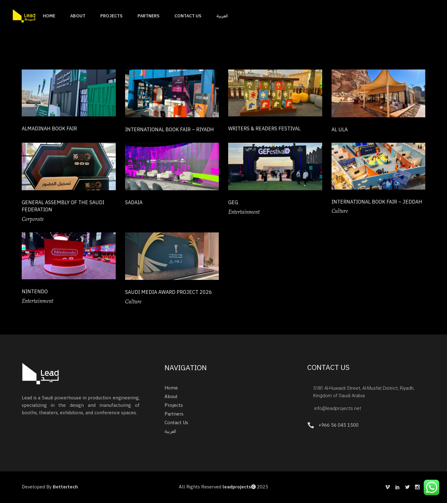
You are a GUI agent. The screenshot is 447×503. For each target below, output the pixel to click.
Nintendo (35, 291)
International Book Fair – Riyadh (169, 129)
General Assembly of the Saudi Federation (63, 206)
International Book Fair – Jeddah (377, 202)
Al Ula (340, 129)
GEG (233, 202)
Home (171, 387)
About (171, 396)
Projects (174, 405)
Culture (340, 211)
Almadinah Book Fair (49, 128)
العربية (170, 431)
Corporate (33, 219)
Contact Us (176, 422)
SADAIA (133, 202)
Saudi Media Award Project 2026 (168, 292)
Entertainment (244, 212)
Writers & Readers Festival (264, 128)
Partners (174, 414)
